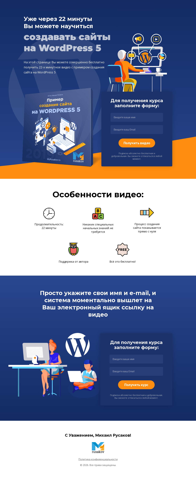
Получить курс (136, 384)
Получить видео (136, 143)
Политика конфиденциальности (98, 459)
